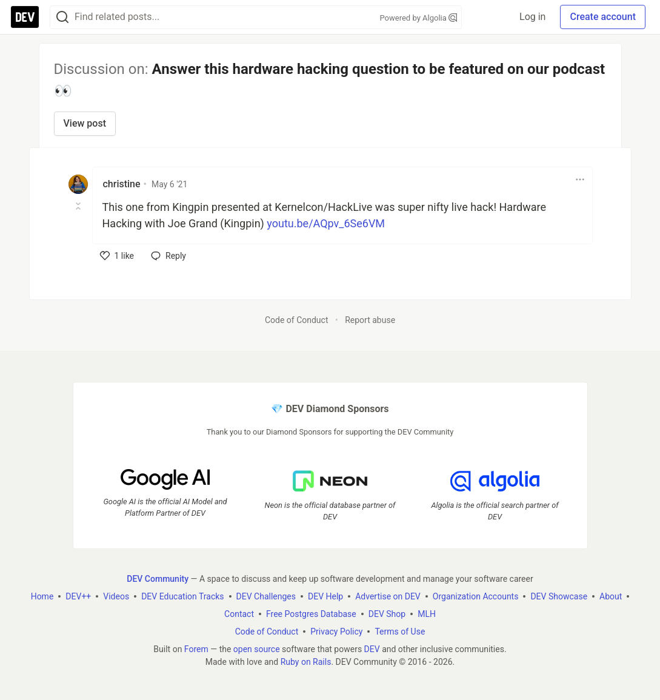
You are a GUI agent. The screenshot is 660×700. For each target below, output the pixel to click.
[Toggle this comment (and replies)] (79, 206)
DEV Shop (386, 614)
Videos (116, 596)
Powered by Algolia (418, 17)
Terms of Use (400, 631)
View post (85, 123)
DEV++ (78, 596)
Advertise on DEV (388, 596)
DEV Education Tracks (182, 596)
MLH (427, 614)
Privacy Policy (336, 631)
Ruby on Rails (306, 662)
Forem (196, 649)
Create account (603, 16)
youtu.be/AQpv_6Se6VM (326, 223)
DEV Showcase (558, 596)
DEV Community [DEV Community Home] (157, 579)
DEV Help (325, 596)
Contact (239, 614)
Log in (532, 16)
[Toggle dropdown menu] (580, 179)
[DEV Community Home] (25, 17)
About (610, 596)
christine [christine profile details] (122, 184)
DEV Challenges (266, 596)
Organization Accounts (476, 596)
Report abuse (370, 320)
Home (42, 596)
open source (256, 649)
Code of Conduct (296, 320)
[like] (117, 255)
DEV (372, 649)
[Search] (62, 17)
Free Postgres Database (311, 614)
